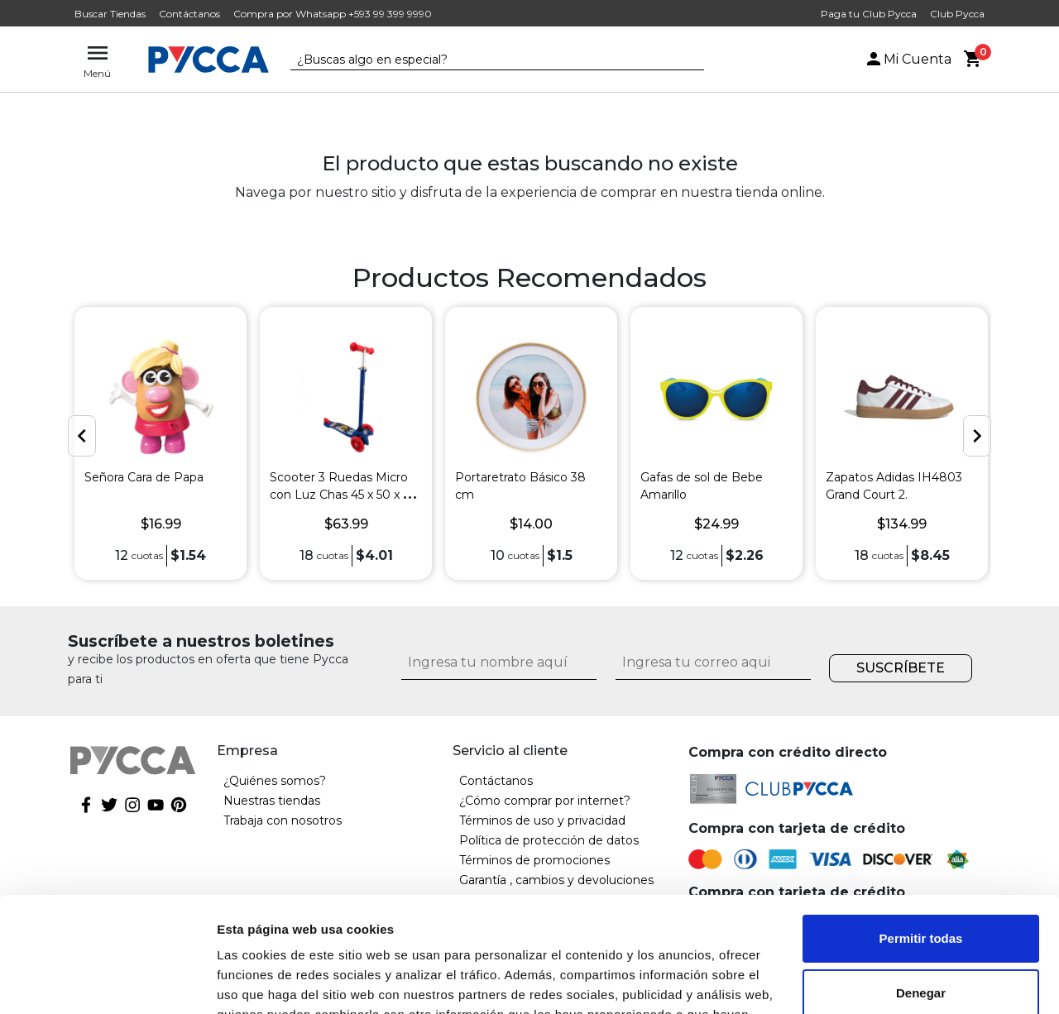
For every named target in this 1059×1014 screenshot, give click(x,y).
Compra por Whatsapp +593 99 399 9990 (332, 13)
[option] (160, 443)
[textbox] (484, 60)
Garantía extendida (513, 899)
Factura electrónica (514, 919)
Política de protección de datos (549, 840)
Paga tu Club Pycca (869, 13)
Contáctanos (189, 13)
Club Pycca (957, 13)
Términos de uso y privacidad (542, 820)
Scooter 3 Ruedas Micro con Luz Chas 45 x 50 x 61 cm (342, 494)
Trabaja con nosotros (282, 820)
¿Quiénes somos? (274, 780)
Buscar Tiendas (110, 13)
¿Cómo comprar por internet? (544, 800)
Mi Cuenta (907, 59)
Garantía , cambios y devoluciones (556, 880)
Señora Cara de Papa (144, 477)
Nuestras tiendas (271, 800)
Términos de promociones (534, 860)
